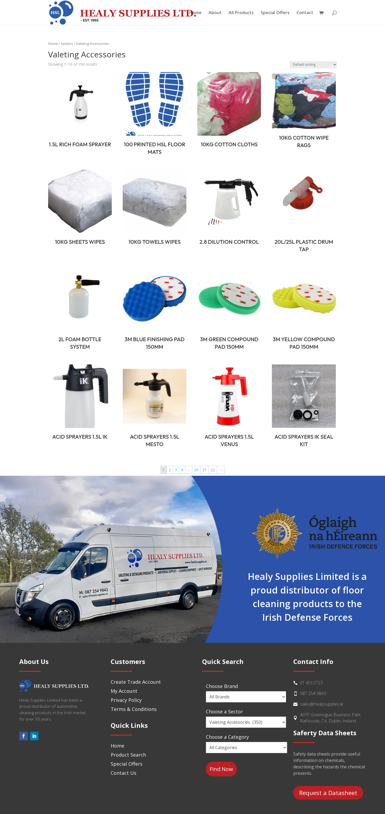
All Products (241, 13)
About (215, 13)
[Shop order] (313, 64)
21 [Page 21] (204, 469)
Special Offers (275, 13)
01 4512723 (311, 683)
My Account (124, 691)
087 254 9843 (313, 693)
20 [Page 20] (196, 469)
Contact (305, 13)
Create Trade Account (136, 682)
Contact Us (123, 773)
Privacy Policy (126, 700)
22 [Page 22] (213, 469)
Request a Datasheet (328, 793)
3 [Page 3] (176, 469)
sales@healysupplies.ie (321, 704)
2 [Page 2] (170, 469)
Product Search (128, 755)
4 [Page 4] (182, 469)
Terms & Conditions (134, 709)
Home (195, 13)
